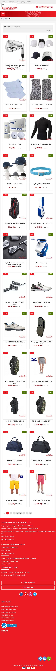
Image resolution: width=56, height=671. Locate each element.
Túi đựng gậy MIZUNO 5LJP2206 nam (41, 343)
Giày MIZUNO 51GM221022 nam (15, 342)
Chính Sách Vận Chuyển (8, 612)
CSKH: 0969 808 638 (28, 587)
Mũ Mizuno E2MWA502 (41, 65)
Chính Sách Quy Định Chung (9, 606)
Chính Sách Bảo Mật (7, 620)
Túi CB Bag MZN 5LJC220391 (15, 421)
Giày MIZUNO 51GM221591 (41, 302)
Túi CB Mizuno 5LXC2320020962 (15, 223)
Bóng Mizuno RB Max (14, 144)
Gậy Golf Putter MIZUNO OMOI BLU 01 (14, 303)
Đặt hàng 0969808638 (28, 582)
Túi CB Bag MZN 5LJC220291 (41, 421)
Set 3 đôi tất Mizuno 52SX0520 (14, 105)
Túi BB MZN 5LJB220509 (14, 460)
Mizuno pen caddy (41, 263)
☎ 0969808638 (44, 7)
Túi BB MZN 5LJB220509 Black (41, 460)
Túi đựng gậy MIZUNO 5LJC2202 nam (14, 382)
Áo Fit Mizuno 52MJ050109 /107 (41, 144)
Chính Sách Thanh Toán (8, 609)
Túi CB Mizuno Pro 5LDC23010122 (41, 223)
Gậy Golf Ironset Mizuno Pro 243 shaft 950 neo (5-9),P (14, 263)
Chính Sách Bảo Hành (7, 618)
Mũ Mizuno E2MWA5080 (14, 184)
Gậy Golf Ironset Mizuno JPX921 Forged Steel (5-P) (15, 66)
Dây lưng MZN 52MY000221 (41, 184)
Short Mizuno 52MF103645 (14, 500)
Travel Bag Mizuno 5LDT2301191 (41, 105)
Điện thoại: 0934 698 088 (10, 561)
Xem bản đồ (5, 550)
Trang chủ (4, 19)
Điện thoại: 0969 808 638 (10, 547)
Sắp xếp (49, 30)
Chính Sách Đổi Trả (7, 615)
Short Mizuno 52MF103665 (41, 500)
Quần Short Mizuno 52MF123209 (41, 381)
